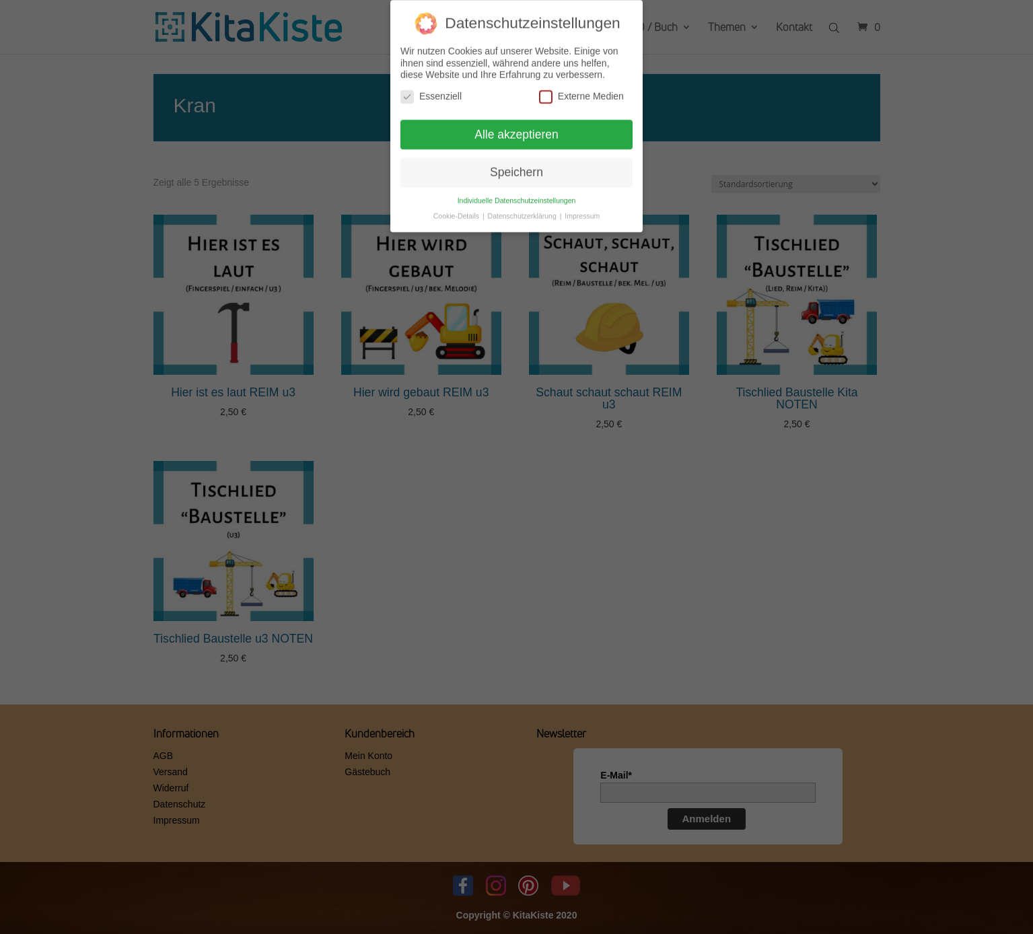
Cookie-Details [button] (457, 211)
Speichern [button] (516, 167)
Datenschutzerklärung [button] (523, 211)
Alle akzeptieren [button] (516, 130)
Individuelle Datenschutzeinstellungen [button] (517, 196)
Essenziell (431, 91)
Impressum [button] (582, 211)
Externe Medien (581, 91)
